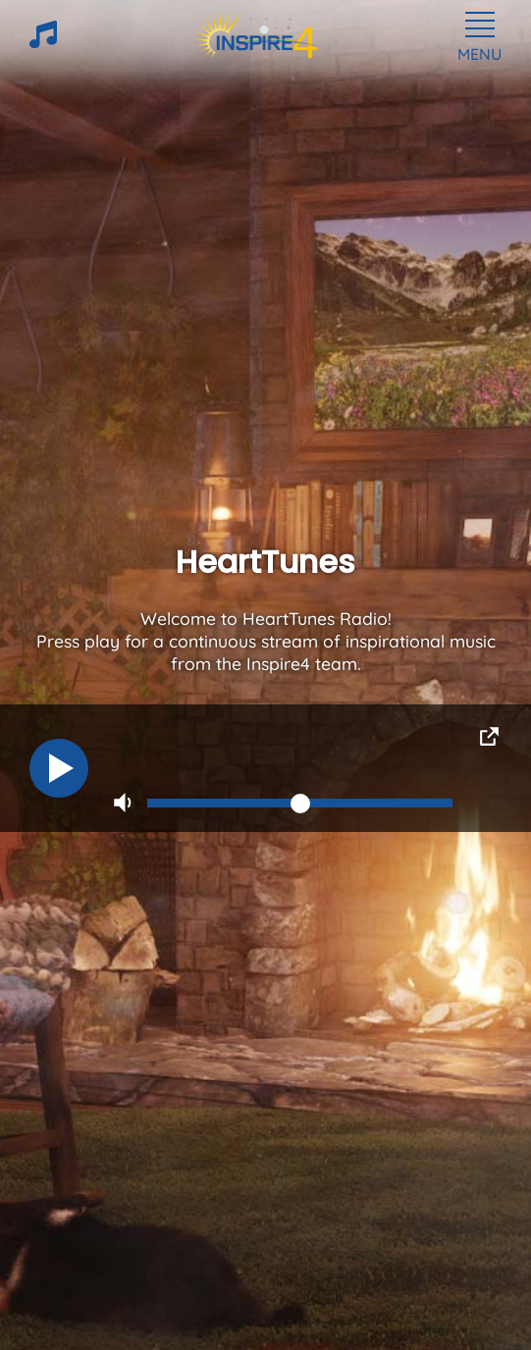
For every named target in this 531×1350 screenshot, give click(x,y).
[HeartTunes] (43, 42)
